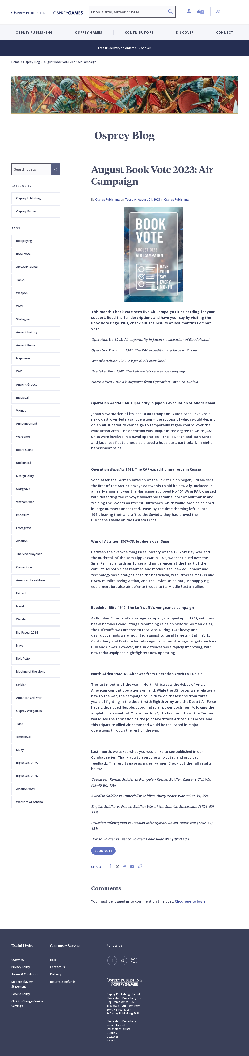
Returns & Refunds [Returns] (62, 982)
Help (53, 960)
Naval (20, 606)
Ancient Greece (26, 384)
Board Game (24, 450)
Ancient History (26, 332)
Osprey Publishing (28, 198)
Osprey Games (26, 211)
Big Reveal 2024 (27, 632)
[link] (110, 866)
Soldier (21, 685)
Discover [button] (185, 32)
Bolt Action (23, 658)
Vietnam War (25, 502)
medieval (22, 397)
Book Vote (23, 254)
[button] (200, 11)
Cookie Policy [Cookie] (20, 994)
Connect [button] (224, 32)
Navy (19, 645)
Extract (21, 593)
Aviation (22, 541)
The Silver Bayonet (29, 554)
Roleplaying (24, 241)
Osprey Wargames (29, 711)
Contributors (139, 32)
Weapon (22, 293)
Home (15, 62)
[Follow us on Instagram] (120, 960)
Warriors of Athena (29, 802)
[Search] (170, 12)
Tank (19, 724)
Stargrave (23, 489)
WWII (19, 306)
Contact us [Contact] (57, 967)
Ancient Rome (25, 345)
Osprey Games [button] (88, 32)
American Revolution (30, 580)
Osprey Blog (31, 62)
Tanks (20, 280)
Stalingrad (23, 319)
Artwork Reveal (27, 267)
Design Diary (25, 476)
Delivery (55, 974)
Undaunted (23, 463)
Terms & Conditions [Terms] (25, 974)
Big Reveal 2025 (27, 763)
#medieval (23, 737)
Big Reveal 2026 (27, 776)
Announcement (26, 424)
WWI (19, 371)
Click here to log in (190, 901)
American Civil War (29, 698)
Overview (17, 960)
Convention (24, 567)
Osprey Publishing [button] (34, 32)
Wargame (23, 437)
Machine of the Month (31, 672)
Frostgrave (23, 528)
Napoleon (23, 358)
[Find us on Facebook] (111, 960)
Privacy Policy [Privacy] (20, 967)
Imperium (22, 515)
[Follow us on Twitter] (129, 960)
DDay (20, 750)
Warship (21, 619)
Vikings (21, 410)
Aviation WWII (25, 789)
